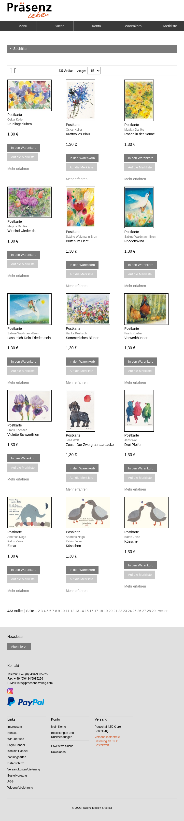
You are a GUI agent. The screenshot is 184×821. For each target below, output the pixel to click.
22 (120, 611)
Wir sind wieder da (21, 231)
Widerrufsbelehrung (20, 787)
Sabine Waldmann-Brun (81, 236)
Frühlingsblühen (19, 124)
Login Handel (16, 745)
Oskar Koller (15, 119)
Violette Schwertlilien (23, 435)
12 (72, 611)
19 (106, 611)
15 (87, 611)
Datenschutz (15, 763)
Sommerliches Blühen (82, 338)
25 (135, 611)
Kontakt (12, 733)
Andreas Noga (16, 537)
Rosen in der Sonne (139, 134)
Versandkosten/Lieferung (23, 769)
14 (82, 611)
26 (139, 611)
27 (144, 611)
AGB (10, 781)
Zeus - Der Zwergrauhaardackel (90, 445)
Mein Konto (58, 726)
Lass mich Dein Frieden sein (29, 338)
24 (130, 611)
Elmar (11, 546)
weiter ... (164, 611)
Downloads (58, 752)
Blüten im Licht (77, 241)
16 (92, 611)
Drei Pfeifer (133, 445)
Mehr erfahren (18, 169)
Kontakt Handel (17, 751)
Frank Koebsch (134, 333)
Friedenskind (134, 241)
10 (63, 611)
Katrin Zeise (15, 541)
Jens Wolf (72, 440)
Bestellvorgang (17, 775)
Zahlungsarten (16, 757)
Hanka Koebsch (76, 333)
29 (154, 611)
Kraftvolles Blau (78, 134)
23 (125, 611)
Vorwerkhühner (135, 338)
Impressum (14, 726)
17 (96, 611)
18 (101, 611)
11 (68, 611)
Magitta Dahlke (134, 129)
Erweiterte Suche (62, 746)
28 (149, 611)
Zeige (81, 71)
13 (77, 611)
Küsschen (73, 546)
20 (111, 611)
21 (115, 611)
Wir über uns (15, 739)
